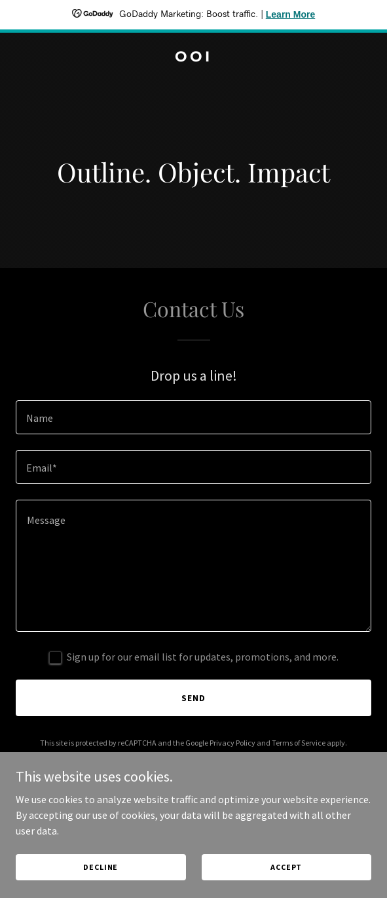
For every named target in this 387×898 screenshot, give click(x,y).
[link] (193, 57)
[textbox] (193, 417)
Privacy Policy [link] (232, 743)
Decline (100, 867)
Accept (286, 867)
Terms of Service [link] (298, 743)
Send (193, 698)
